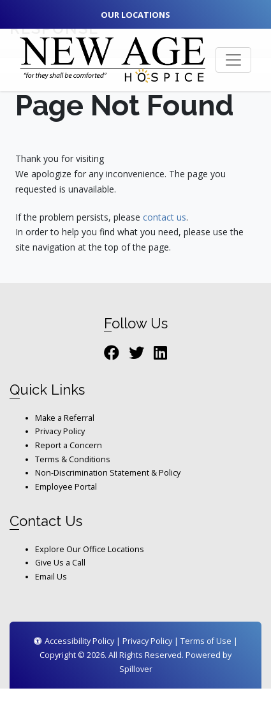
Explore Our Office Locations (89, 549)
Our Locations (135, 14)
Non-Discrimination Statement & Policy (107, 472)
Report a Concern (68, 445)
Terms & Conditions (72, 459)
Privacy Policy (60, 431)
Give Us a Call (60, 562)
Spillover (135, 669)
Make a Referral (64, 418)
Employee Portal (66, 486)
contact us (164, 217)
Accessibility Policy (74, 641)
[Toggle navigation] (233, 60)
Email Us (51, 576)
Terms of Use (205, 641)
